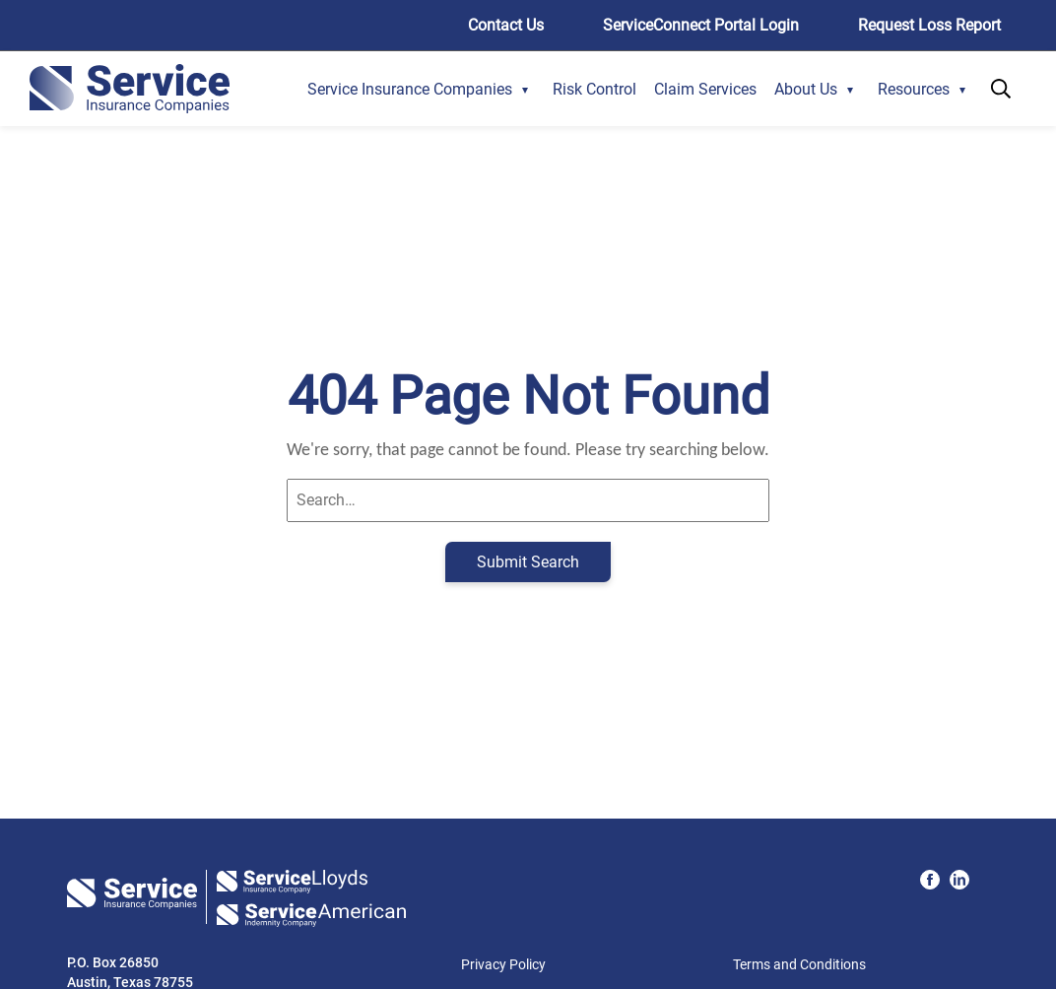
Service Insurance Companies (409, 89)
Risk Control (594, 89)
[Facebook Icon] (930, 880)
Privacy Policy (503, 964)
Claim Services (705, 89)
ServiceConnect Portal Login (701, 25)
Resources (914, 89)
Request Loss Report (929, 25)
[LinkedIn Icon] (959, 880)
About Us (805, 89)
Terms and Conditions (799, 964)
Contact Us (506, 25)
